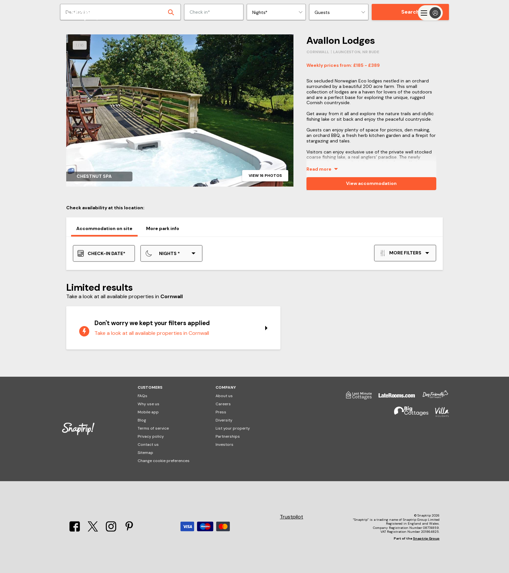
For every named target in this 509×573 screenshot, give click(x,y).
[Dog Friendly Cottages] (432, 397)
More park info (162, 228)
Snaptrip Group (426, 538)
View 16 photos (265, 175)
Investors (224, 444)
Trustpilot (291, 517)
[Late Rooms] (393, 397)
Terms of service (153, 428)
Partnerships (228, 436)
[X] (93, 529)
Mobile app (148, 412)
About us (224, 395)
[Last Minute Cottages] (356, 397)
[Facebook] (74, 529)
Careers (223, 404)
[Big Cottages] (408, 414)
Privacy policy (151, 436)
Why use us (148, 404)
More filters (400, 253)
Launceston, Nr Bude (356, 52)
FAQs (142, 395)
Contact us (148, 444)
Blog (142, 420)
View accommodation (371, 183)
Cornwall (317, 52)
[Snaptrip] (85, 12)
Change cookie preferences (164, 460)
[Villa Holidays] (438, 414)
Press (221, 412)
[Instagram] (111, 529)
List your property (233, 428)
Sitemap (145, 452)
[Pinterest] (129, 529)
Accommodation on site (104, 228)
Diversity (224, 420)
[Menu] (430, 12)
